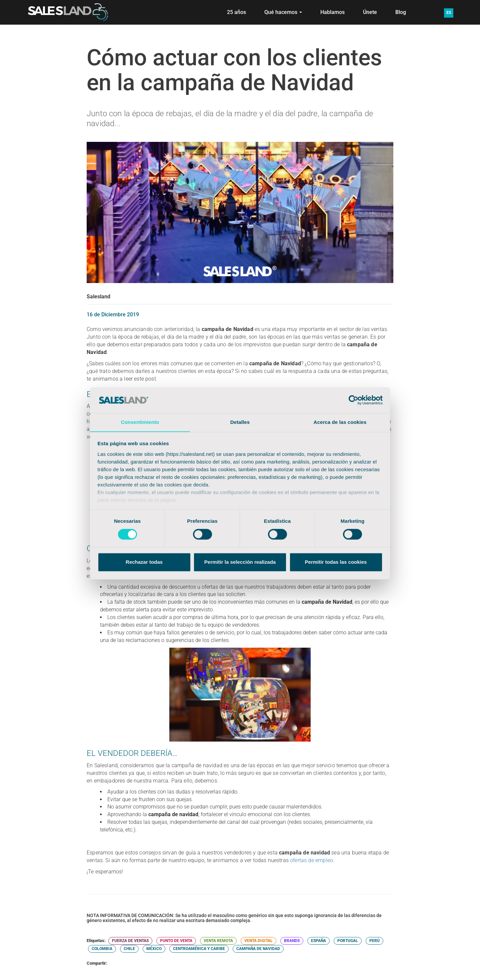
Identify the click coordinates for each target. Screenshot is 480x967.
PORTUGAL (347, 940)
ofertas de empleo (311, 860)
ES (448, 12)
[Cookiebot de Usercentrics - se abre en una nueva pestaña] (353, 400)
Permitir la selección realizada (240, 562)
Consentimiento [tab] (140, 422)
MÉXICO (154, 948)
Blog (400, 12)
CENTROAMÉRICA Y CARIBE (199, 948)
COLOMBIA (102, 948)
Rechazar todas (144, 562)
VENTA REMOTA (218, 940)
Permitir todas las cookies (336, 562)
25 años (236, 12)
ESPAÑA (318, 940)
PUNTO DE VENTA (176, 940)
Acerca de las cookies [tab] (340, 422)
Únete (370, 12)
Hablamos (332, 12)
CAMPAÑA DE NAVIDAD (258, 948)
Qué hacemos (283, 12)
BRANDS (292, 940)
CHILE (129, 948)
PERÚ (374, 940)
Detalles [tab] (240, 422)
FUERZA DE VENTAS (130, 940)
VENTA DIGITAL (258, 940)
